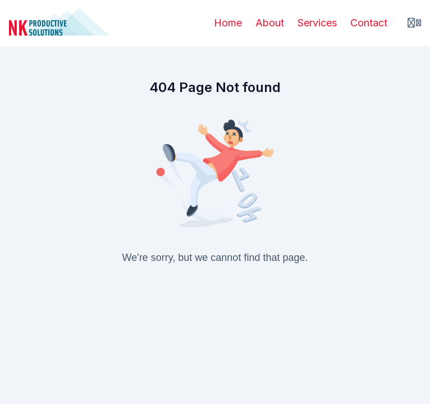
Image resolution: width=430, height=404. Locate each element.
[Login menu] (414, 23)
